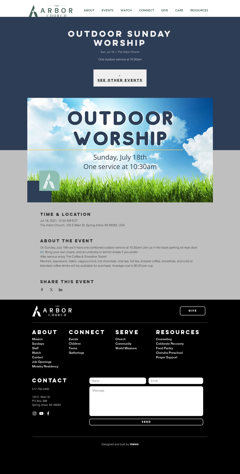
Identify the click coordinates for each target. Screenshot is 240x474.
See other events (120, 80)
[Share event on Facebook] (42, 289)
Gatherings (76, 353)
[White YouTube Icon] (41, 413)
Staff (35, 348)
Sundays (38, 343)
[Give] (192, 310)
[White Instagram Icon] (34, 413)
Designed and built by (120, 444)
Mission (37, 339)
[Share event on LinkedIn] (60, 289)
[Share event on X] (51, 289)
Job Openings (41, 362)
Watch (36, 353)
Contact (37, 357)
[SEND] (146, 422)
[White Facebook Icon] (48, 413)
